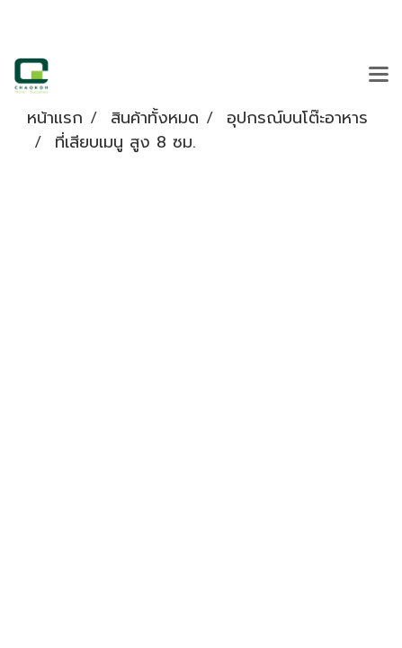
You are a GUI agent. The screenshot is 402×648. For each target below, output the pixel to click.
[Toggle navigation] (378, 75)
